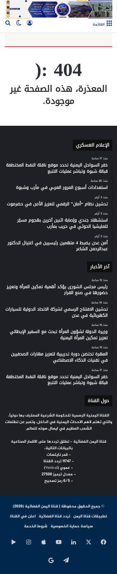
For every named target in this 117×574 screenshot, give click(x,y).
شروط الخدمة (35, 526)
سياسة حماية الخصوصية (72, 526)
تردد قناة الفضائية (54, 516)
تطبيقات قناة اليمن (90, 516)
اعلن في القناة (23, 516)
